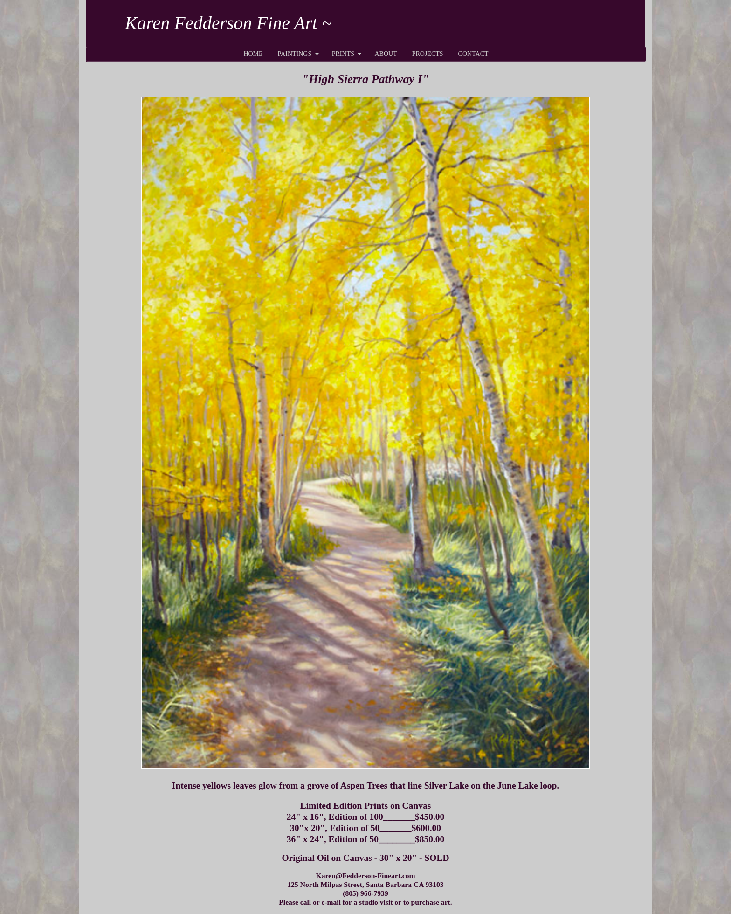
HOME (252, 53)
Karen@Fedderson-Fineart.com (365, 875)
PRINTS (343, 53)
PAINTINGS (295, 53)
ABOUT (385, 53)
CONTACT (473, 53)
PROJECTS (427, 53)
